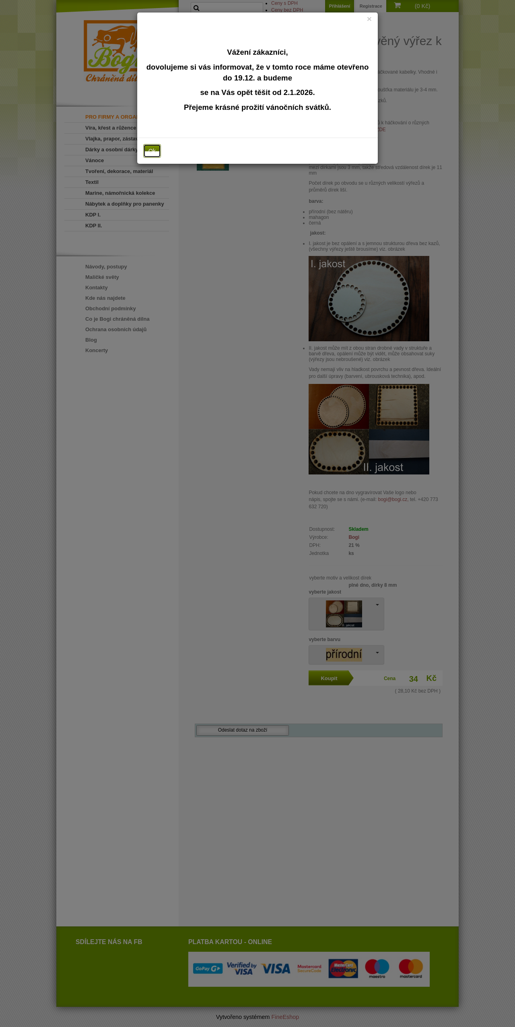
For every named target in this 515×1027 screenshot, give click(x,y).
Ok (152, 151)
